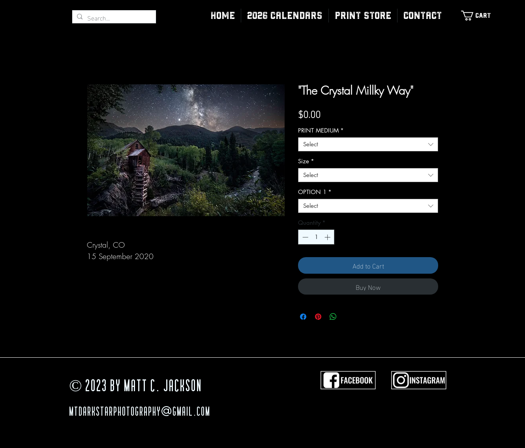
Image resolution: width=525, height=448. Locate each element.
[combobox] (368, 144)
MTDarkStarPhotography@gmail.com (139, 412)
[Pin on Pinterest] (318, 316)
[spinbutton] (316, 237)
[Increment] (328, 237)
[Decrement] (304, 237)
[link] (480, 16)
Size (306, 161)
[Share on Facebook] (303, 316)
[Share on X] (348, 316)
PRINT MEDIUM (321, 130)
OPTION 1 (315, 192)
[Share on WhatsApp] (333, 316)
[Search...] (113, 17)
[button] (363, 15)
